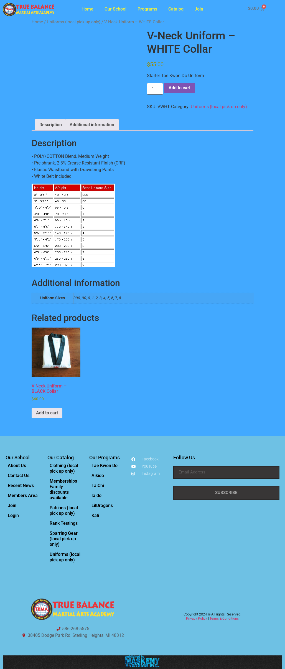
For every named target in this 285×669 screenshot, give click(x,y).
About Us (17, 465)
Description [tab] (50, 124)
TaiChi (97, 485)
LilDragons (102, 505)
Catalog (176, 9)
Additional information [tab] (92, 124)
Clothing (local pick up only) (64, 468)
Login (13, 515)
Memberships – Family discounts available (65, 489)
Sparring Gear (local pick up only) (64, 539)
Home (87, 9)
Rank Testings (64, 523)
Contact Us (18, 475)
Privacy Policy (196, 618)
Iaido (96, 495)
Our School (115, 9)
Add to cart (179, 87)
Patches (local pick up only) (64, 510)
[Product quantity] (155, 89)
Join (199, 9)
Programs (147, 9)
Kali (95, 515)
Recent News (21, 485)
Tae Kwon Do (104, 465)
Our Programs (104, 457)
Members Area (23, 495)
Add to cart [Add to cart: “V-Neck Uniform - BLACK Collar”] (47, 412)
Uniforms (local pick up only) (73, 21)
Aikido (97, 475)
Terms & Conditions (224, 618)
